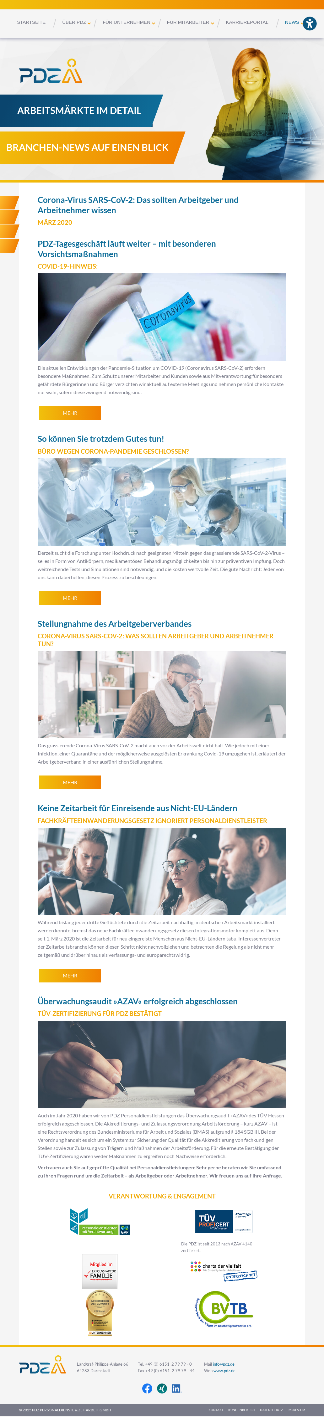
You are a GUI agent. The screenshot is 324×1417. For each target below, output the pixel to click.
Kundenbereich (241, 1410)
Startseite (31, 22)
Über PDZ (74, 22)
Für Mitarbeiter (188, 22)
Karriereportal (247, 22)
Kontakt (216, 1410)
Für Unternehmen (126, 22)
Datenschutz (271, 1410)
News (292, 22)
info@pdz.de (224, 1364)
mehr (70, 413)
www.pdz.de (224, 1370)
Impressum (296, 1410)
